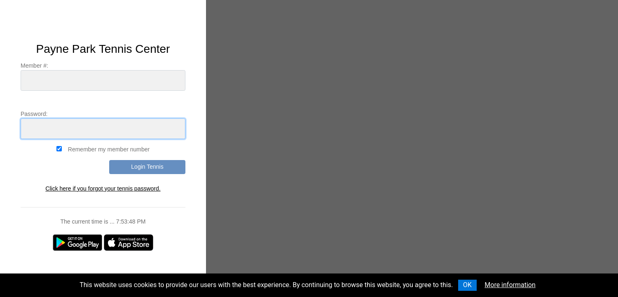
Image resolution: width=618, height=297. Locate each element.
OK (467, 285)
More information (510, 285)
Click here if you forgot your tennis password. (102, 188)
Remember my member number (109, 149)
